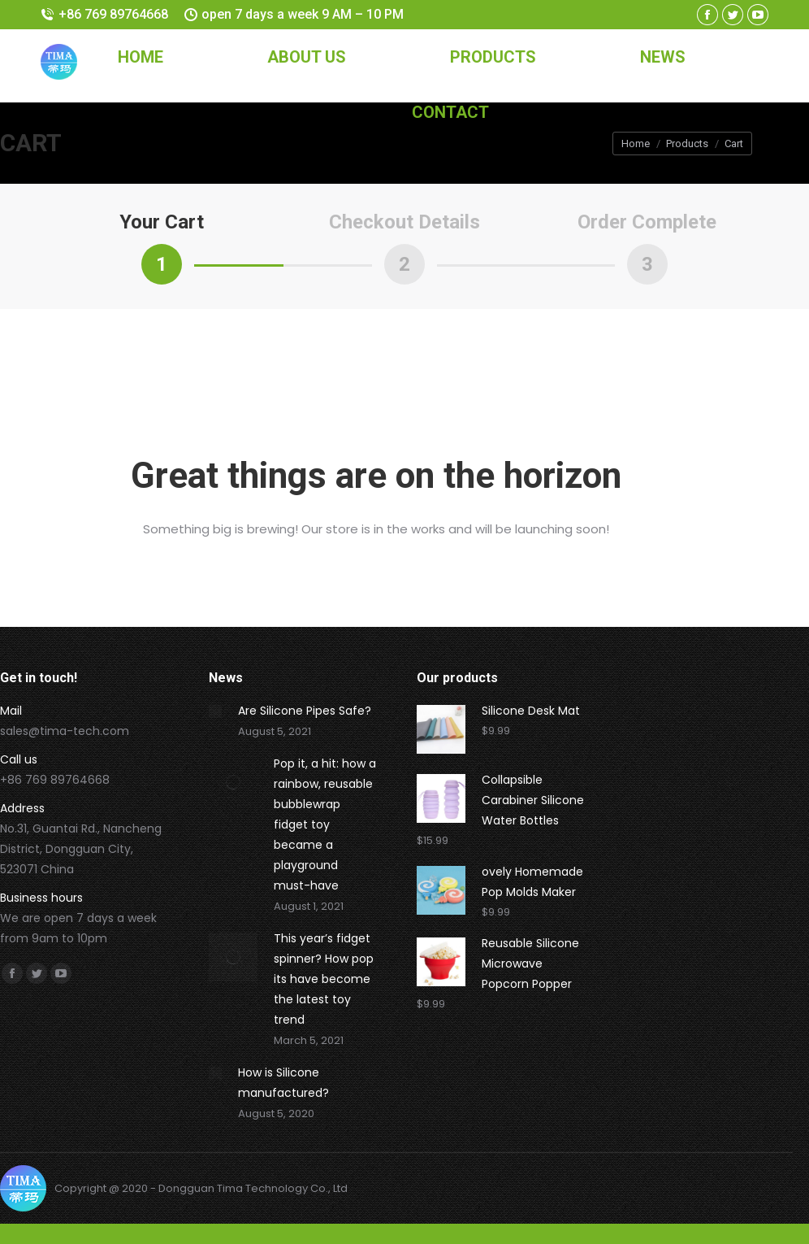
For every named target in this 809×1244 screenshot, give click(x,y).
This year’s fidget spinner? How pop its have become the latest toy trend (324, 979)
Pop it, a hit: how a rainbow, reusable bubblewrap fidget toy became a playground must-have (325, 824)
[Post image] (215, 711)
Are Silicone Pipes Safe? (304, 710)
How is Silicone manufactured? (283, 1082)
